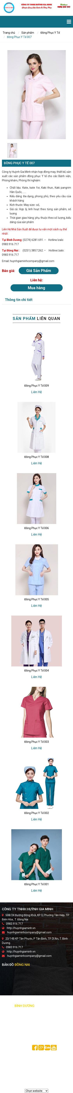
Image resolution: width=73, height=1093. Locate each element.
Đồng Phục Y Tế (50, 32)
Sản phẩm (27, 32)
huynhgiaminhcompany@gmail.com (29, 932)
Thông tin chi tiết (19, 300)
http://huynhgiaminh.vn (21, 928)
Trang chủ (9, 32)
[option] (36, 94)
